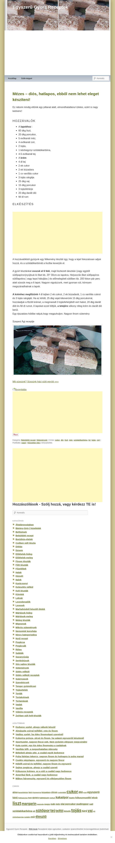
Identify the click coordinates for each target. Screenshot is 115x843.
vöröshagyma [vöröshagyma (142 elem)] (18, 817)
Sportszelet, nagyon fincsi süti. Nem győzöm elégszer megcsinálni (51, 742)
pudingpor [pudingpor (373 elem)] (82, 804)
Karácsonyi (22, 583)
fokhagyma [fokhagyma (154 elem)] (23, 798)
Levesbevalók (23, 601)
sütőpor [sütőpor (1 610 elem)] (43, 810)
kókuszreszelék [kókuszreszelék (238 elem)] (83, 797)
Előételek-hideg (24, 554)
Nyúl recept (22, 638)
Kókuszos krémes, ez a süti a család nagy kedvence (44, 771)
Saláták (20, 653)
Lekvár (19, 598)
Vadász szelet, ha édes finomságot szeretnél (39, 734)
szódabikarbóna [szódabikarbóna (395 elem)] (22, 810)
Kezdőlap (12, 78)
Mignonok (21, 623)
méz (71, 440)
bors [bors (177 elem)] (30, 792)
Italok (19, 579)
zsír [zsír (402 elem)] (33, 816)
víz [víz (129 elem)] (94, 811)
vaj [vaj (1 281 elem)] (90, 811)
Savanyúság (22, 657)
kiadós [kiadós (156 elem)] (72, 798)
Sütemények (42, 440)
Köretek (20, 594)
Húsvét (19, 576)
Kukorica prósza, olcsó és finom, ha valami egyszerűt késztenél (50, 738)
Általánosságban (25, 524)
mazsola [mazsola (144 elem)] (40, 804)
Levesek (20, 605)
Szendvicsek (22, 682)
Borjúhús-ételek (24, 539)
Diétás (19, 546)
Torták (19, 693)
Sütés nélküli (22, 671)
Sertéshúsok (22, 660)
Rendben (52, 838)
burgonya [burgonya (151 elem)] (37, 792)
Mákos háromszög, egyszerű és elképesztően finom (43, 778)
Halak (19, 572)
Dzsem (19, 550)
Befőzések (21, 532)
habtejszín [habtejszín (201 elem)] (44, 798)
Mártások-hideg (24, 613)
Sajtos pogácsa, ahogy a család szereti (37, 767)
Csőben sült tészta (26, 543)
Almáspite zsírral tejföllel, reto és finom (37, 730)
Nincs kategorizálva (26, 634)
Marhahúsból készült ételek (30, 609)
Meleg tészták (23, 620)
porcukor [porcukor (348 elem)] (70, 804)
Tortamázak (22, 701)
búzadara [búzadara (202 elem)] (46, 792)
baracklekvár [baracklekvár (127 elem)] (23, 792)
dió (62, 440)
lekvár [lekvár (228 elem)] (94, 797)
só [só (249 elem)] (34, 811)
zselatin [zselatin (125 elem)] (27, 817)
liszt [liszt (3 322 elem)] (17, 803)
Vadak (19, 704)
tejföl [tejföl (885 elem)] (59, 811)
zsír (98, 440)
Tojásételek (22, 690)
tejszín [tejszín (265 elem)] (67, 811)
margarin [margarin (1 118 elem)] (29, 804)
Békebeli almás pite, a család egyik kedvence (40, 752)
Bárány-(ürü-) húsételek (28, 528)
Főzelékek (21, 568)
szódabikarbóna (80, 440)
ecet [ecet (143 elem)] (85, 792)
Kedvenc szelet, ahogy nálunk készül (35, 727)
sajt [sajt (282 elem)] (91, 804)
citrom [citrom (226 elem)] (54, 792)
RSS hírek (33, 829)
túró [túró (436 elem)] (84, 810)
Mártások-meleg (24, 616)
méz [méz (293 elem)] (58, 804)
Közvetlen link (34, 443)
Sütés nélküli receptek (28, 675)
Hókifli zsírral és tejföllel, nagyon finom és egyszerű (43, 763)
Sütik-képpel (26, 78)
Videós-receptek (24, 712)
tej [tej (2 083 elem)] (52, 810)
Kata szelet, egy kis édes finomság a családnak (41, 745)
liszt (66, 440)
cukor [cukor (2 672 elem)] (72, 791)
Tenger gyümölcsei (26, 686)
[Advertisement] (57, 53)
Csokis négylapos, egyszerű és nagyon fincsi (40, 760)
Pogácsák (21, 645)
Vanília (19, 708)
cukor (57, 440)
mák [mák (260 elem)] (53, 804)
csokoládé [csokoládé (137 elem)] (62, 792)
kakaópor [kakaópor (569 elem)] (62, 797)
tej (89, 440)
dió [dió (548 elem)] (81, 792)
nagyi (23, 443)
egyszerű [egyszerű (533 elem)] (93, 792)
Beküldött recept (28, 440)
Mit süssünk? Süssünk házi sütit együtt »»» (36, 381)
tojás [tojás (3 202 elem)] (76, 810)
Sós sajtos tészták (25, 664)
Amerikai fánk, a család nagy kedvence (37, 774)
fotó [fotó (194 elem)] (30, 798)
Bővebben (62, 838)
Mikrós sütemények (26, 627)
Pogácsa (20, 642)
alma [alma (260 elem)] (15, 792)
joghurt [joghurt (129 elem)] (52, 798)
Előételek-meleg (24, 557)
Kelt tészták (22, 590)
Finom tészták (23, 561)
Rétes (19, 649)
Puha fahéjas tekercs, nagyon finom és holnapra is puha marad (50, 756)
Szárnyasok (22, 679)
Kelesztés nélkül (24, 587)
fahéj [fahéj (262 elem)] (15, 797)
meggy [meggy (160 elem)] (47, 804)
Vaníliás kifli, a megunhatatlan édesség (37, 749)
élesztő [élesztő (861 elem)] (41, 816)
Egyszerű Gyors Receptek (40, 7)
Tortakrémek (22, 697)
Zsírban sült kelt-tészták (28, 715)
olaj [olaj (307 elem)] (62, 804)
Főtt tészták (22, 565)
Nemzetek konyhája (26, 631)
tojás (93, 440)
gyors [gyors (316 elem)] (35, 797)
